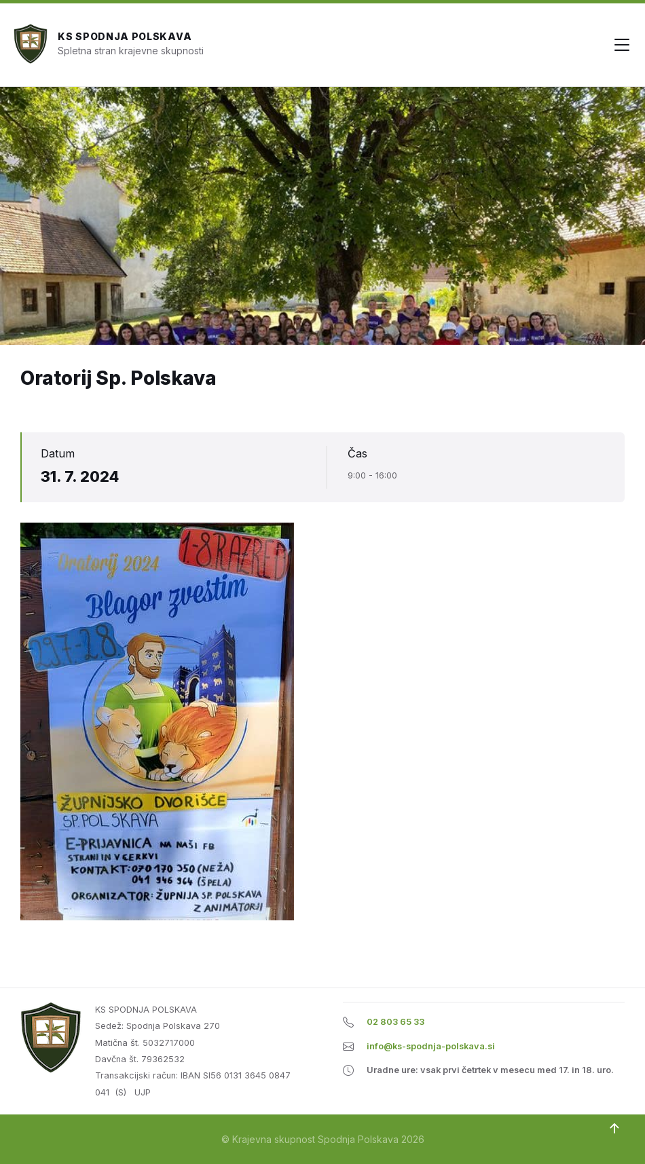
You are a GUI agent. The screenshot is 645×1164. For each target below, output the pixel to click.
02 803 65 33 (395, 1022)
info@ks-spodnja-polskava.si (431, 1046)
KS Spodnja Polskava (124, 36)
